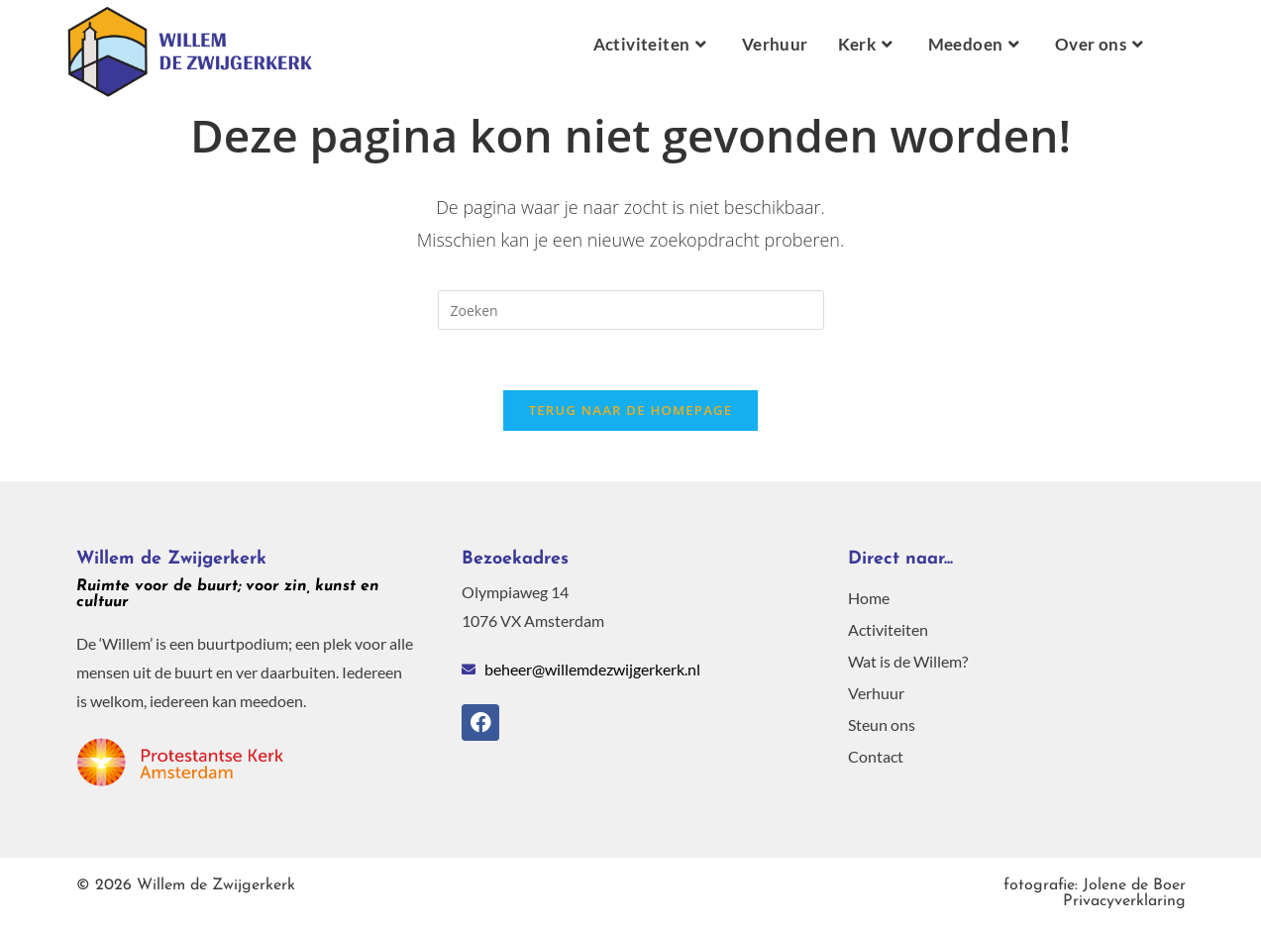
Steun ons (881, 724)
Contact (875, 756)
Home (869, 597)
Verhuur (876, 692)
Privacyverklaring (1094, 893)
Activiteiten (888, 629)
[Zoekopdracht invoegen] (631, 310)
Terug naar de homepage (631, 410)
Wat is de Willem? (908, 661)
